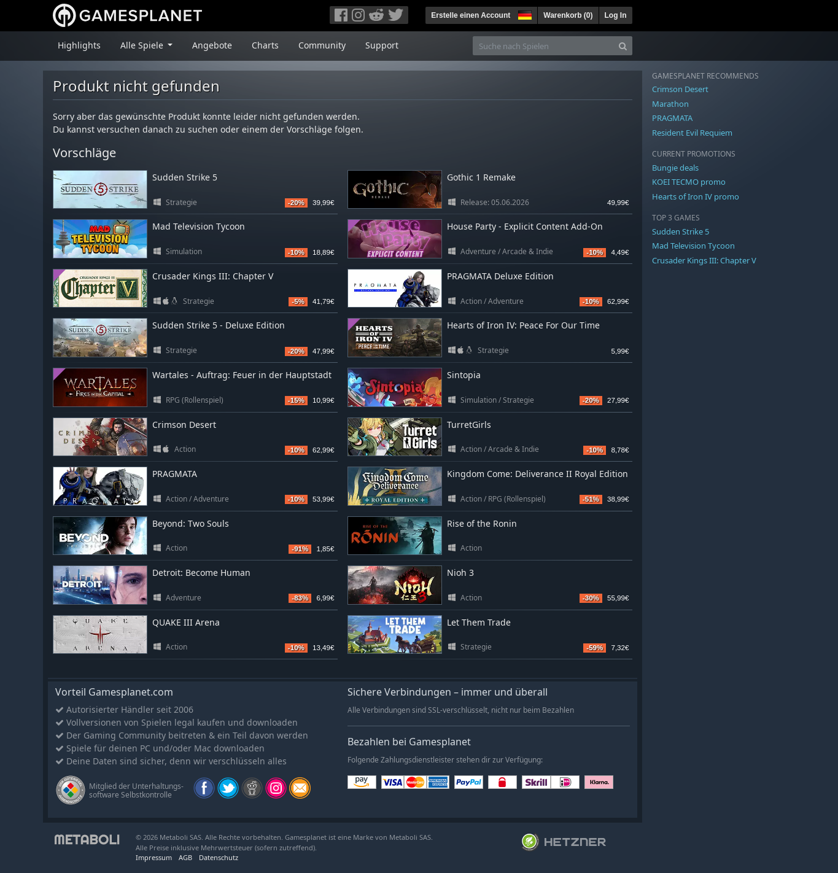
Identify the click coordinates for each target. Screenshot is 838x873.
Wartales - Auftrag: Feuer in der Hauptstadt (242, 375)
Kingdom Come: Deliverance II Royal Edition (537, 473)
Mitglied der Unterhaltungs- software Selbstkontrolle (136, 790)
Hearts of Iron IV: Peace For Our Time (523, 325)
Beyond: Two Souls (190, 523)
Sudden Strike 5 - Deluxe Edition (218, 325)
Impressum (154, 857)
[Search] (622, 45)
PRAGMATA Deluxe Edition (500, 276)
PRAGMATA (174, 473)
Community (322, 45)
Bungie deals (675, 167)
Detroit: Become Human (201, 572)
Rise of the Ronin (482, 523)
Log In (616, 15)
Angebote (212, 45)
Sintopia (464, 375)
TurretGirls (469, 424)
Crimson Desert (184, 424)
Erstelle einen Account (470, 15)
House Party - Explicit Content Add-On (525, 226)
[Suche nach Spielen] (543, 45)
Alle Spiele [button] (143, 45)
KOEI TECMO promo (689, 181)
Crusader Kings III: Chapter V (212, 276)
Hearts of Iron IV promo (695, 196)
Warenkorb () (567, 15)
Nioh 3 (460, 572)
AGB (185, 857)
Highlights (79, 45)
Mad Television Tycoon (198, 226)
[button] (524, 13)
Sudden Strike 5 (184, 177)
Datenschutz (218, 857)
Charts (265, 45)
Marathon (670, 103)
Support (381, 45)
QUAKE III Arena (186, 622)
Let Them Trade (479, 622)
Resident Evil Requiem (692, 132)
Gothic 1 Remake (481, 177)
